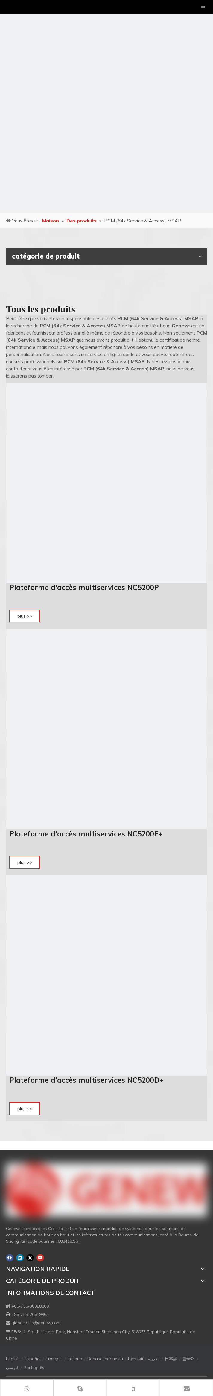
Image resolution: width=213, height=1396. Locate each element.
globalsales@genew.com (36, 1322)
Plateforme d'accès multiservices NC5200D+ (86, 1080)
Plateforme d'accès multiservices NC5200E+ (86, 834)
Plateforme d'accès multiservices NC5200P (84, 587)
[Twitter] (30, 1257)
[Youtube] (40, 1257)
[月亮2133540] (106, 106)
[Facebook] (9, 1257)
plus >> (24, 616)
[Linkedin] (20, 1257)
